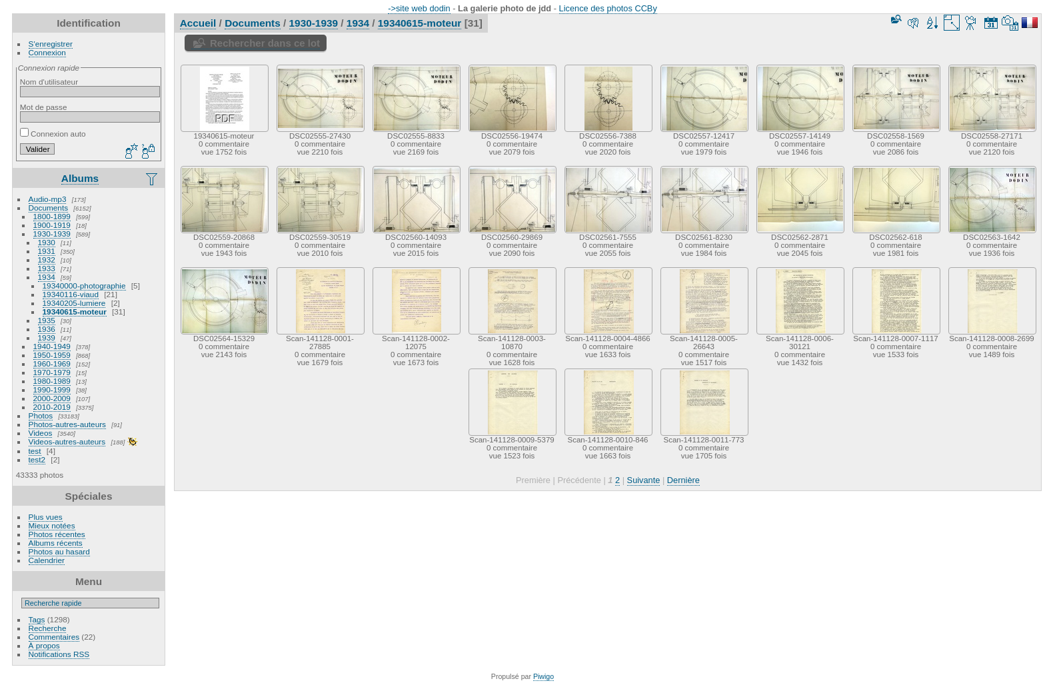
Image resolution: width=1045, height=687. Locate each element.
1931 (46, 251)
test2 (37, 459)
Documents (49, 207)
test (35, 450)
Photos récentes (57, 534)
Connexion (47, 52)
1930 (46, 242)
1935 (46, 320)
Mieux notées (52, 525)
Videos (41, 432)
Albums (80, 178)
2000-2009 (52, 398)
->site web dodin (419, 8)
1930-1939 (52, 233)
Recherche (48, 628)
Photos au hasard (59, 551)
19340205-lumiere (74, 303)
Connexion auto (53, 133)
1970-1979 (52, 372)
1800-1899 (52, 216)
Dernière (683, 480)
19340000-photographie (84, 285)
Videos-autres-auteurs (67, 441)
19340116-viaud (71, 294)
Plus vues (46, 516)
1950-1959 (52, 354)
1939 (46, 337)
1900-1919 (52, 225)
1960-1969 (52, 363)
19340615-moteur (75, 311)
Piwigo (543, 676)
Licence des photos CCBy (608, 8)
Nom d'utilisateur (49, 81)
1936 (46, 329)
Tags (37, 619)
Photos (41, 415)
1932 (46, 259)
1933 (46, 268)
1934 (46, 277)
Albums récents (56, 542)
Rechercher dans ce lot (265, 43)
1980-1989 (52, 380)
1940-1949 (52, 346)
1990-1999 (52, 389)
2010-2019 (52, 406)
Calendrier (47, 560)
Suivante (643, 480)
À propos (44, 645)
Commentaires (54, 636)
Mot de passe (43, 107)
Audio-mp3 (48, 199)
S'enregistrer (51, 43)
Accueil (198, 23)
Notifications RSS (59, 654)
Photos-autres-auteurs (67, 424)
